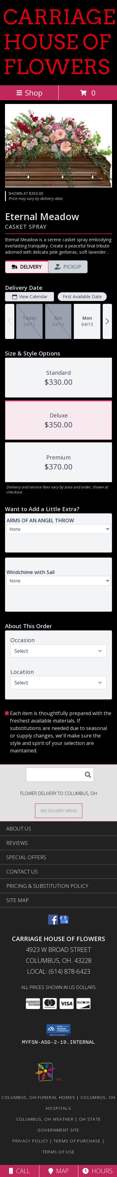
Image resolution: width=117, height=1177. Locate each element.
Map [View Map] (58, 1171)
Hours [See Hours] (97, 1171)
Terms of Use (58, 1152)
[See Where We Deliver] (58, 810)
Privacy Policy (30, 1141)
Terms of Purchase (77, 1141)
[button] (58, 1030)
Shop (29, 92)
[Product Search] (60, 775)
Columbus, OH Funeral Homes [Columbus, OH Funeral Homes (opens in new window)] (38, 1097)
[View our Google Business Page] (64, 922)
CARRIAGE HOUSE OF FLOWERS (59, 42)
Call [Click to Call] (19, 1171)
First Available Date (82, 296)
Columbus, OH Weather (45, 1119)
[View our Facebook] (53, 922)
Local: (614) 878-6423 (58, 971)
